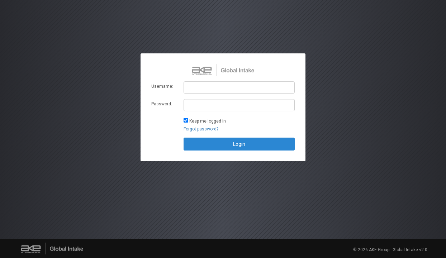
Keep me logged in (207, 121)
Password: (161, 103)
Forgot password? (201, 129)
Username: (162, 86)
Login (239, 144)
